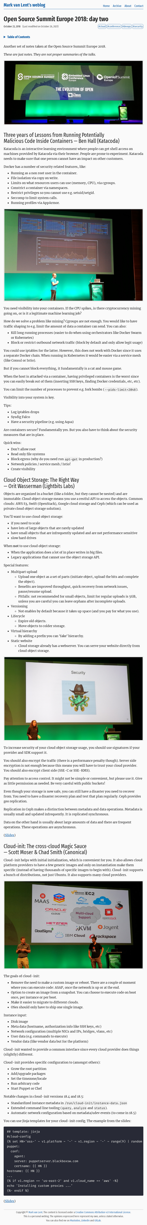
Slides (9, 835)
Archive (117, 6)
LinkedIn (85, 1220)
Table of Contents (18, 37)
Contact (138, 6)
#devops (126, 26)
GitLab (97, 1220)
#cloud (102, 26)
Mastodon (75, 1220)
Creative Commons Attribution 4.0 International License (102, 1212)
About (128, 6)
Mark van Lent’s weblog (24, 5)
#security (138, 26)
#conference (114, 26)
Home (106, 6)
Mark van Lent (35, 1212)
